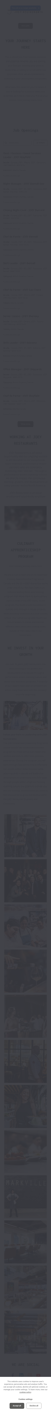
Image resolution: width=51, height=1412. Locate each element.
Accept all (17, 1406)
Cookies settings (25, 1399)
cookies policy (25, 1392)
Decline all (34, 1406)
